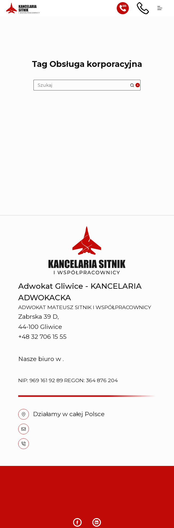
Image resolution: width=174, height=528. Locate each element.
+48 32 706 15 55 (57, 344)
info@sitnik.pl (53, 329)
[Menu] (160, 8)
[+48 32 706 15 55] (23, 344)
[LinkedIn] (96, 519)
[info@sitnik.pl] (23, 329)
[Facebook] (77, 519)
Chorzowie (79, 260)
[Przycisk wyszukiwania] (135, 85)
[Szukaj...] (81, 85)
